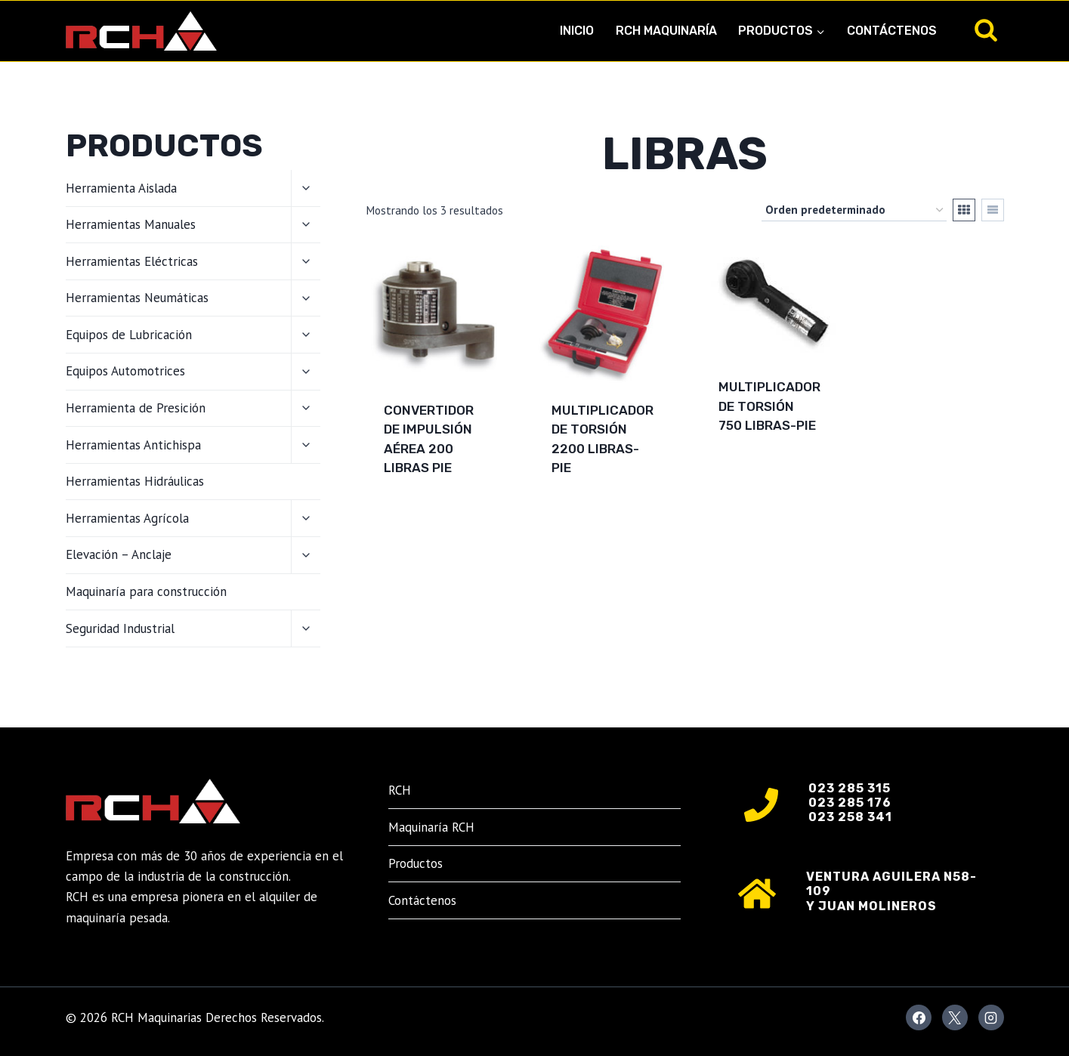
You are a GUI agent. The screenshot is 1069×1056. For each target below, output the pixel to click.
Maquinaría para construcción (146, 591)
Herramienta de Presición (135, 408)
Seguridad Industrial (120, 628)
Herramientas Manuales (131, 224)
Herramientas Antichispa (133, 445)
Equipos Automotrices (125, 371)
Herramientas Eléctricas (132, 261)
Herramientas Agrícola (127, 518)
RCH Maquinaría (666, 30)
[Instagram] (991, 1017)
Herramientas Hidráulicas (135, 481)
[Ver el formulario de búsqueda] (986, 31)
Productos (415, 863)
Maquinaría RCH (431, 827)
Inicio (577, 30)
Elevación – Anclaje (118, 554)
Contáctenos (892, 30)
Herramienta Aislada (121, 188)
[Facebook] (919, 1017)
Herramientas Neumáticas (137, 297)
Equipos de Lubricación (129, 334)
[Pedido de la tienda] (854, 210)
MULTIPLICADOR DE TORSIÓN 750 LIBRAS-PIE (769, 406)
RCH (399, 790)
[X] (955, 1017)
